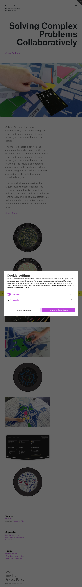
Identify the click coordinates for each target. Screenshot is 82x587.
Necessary (16, 294)
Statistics (16, 300)
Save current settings (24, 310)
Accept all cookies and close (58, 310)
